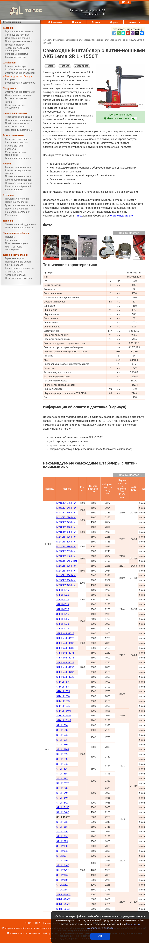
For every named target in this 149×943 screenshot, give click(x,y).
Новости (77, 22)
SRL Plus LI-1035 (65, 652)
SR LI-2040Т (62, 865)
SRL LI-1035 (62, 609)
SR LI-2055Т (62, 889)
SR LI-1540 (62, 788)
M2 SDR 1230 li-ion (66, 546)
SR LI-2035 (62, 851)
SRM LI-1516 (63, 681)
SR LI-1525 (62, 735)
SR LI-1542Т (62, 802)
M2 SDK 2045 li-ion (66, 522)
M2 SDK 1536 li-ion (66, 503)
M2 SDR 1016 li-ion (66, 527)
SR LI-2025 (62, 841)
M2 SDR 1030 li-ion (66, 532)
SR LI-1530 (62, 744)
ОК (100, 936)
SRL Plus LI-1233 (65, 672)
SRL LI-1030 (62, 599)
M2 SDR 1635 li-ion (66, 565)
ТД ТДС (21, 10)
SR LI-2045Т (62, 875)
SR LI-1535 (62, 764)
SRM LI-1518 (63, 686)
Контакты (134, 22)
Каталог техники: (11, 22)
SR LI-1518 (62, 730)
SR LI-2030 (62, 846)
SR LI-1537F (62, 783)
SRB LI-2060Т (63, 894)
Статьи (96, 22)
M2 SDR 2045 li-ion (66, 585)
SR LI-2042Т (62, 870)
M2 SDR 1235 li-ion (66, 551)
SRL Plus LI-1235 (65, 677)
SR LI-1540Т (62, 797)
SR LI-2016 (62, 831)
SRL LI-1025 (62, 595)
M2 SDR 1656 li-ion (66, 575)
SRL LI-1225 (62, 619)
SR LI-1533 (62, 754)
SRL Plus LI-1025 (65, 638)
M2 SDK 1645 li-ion (66, 508)
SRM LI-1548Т (63, 720)
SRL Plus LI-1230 (65, 667)
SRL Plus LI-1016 (65, 633)
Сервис (114, 22)
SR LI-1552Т (62, 822)
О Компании (55, 22)
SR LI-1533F (62, 759)
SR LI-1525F (62, 740)
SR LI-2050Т (62, 880)
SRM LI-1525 (63, 691)
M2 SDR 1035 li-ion (66, 536)
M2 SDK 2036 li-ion (66, 517)
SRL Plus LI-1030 (65, 643)
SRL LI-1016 (62, 590)
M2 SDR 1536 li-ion (66, 556)
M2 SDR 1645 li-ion (66, 570)
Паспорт (64, 66)
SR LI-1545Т (62, 807)
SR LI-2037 (62, 856)
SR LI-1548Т (62, 812)
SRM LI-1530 (63, 696)
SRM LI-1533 (63, 701)
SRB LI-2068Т (63, 909)
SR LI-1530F (62, 749)
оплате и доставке (121, 215)
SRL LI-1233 (62, 628)
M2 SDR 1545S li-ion (67, 561)
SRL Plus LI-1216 (65, 657)
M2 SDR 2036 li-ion (66, 580)
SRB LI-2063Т (63, 899)
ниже (79, 215)
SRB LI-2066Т (63, 904)
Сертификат (81, 66)
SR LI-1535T (62, 773)
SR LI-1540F (62, 793)
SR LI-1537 (62, 778)
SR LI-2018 (62, 836)
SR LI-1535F (62, 768)
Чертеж (50, 66)
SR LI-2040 (62, 860)
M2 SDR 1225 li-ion (66, 541)
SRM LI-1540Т (63, 711)
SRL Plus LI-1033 (65, 648)
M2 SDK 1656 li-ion (66, 512)
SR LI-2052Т (62, 884)
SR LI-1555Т (62, 827)
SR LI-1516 (62, 725)
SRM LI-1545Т (63, 715)
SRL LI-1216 (62, 614)
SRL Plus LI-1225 (65, 662)
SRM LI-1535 (63, 706)
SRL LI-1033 (62, 604)
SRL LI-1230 (62, 624)
